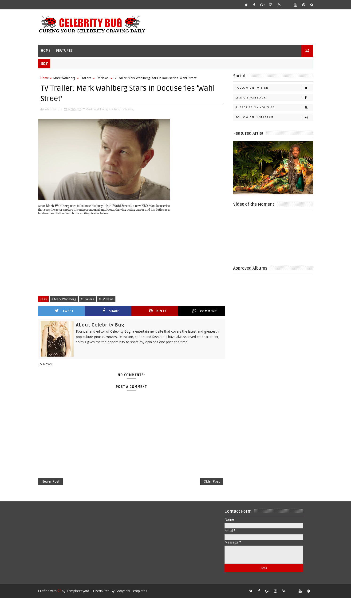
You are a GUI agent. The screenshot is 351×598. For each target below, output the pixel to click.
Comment (204, 311)
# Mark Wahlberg (63, 299)
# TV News (106, 299)
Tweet (64, 311)
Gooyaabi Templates (131, 591)
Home (46, 51)
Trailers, (114, 109)
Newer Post (50, 481)
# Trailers (87, 299)
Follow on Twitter (274, 88)
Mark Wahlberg (64, 78)
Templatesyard (77, 591)
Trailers (85, 78)
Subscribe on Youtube (274, 107)
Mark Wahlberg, (97, 109)
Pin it (157, 311)
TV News (102, 78)
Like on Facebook (274, 97)
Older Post (212, 481)
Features (64, 51)
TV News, (127, 109)
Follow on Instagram (274, 117)
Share (111, 311)
